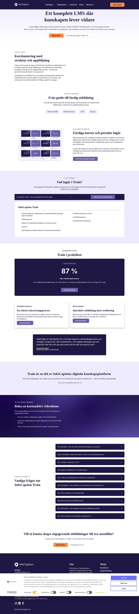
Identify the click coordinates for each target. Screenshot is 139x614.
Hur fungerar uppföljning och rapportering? (90, 470)
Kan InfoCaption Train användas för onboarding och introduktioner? (90, 485)
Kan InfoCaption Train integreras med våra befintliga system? (90, 508)
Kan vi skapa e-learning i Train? (90, 462)
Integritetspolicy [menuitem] (106, 571)
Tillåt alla (124, 595)
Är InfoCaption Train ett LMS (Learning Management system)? (90, 447)
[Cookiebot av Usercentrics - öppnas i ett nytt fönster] (12, 610)
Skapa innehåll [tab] (52, 112)
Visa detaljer (99, 610)
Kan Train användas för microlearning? (90, 493)
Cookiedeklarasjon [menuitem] (107, 574)
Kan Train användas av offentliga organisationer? (90, 516)
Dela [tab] (82, 112)
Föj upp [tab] (92, 112)
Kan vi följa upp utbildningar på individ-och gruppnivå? (90, 478)
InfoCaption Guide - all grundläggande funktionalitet (45, 197)
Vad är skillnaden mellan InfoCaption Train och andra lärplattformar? (90, 454)
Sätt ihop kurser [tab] (69, 112)
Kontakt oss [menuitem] (104, 568)
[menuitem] (49, 5)
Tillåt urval (123, 601)
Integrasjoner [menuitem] (105, 579)
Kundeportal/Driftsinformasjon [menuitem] (111, 577)
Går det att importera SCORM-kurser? (90, 501)
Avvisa (124, 606)
